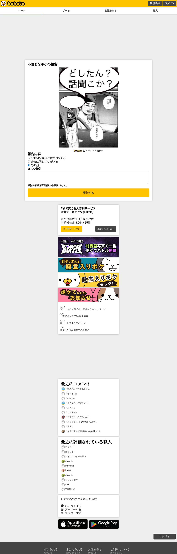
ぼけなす (68, 453)
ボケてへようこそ (105, 231)
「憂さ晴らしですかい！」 (76, 405)
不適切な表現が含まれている (49, 158)
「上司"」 (68, 428)
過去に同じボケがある (44, 161)
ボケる (66, 10)
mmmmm (68, 468)
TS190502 (68, 491)
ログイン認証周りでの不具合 (88, 330)
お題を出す (111, 10)
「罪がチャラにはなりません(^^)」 (80, 424)
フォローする (71, 511)
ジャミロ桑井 (70, 482)
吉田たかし (69, 449)
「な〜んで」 (70, 414)
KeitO (66, 486)
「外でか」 (69, 400)
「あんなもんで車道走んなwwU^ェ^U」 (82, 433)
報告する (88, 194)
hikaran (67, 472)
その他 (35, 165)
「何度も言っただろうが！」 (77, 419)
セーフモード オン (71, 231)
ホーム (21, 10)
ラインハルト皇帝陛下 (74, 458)
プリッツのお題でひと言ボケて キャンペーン (88, 310)
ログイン (169, 3)
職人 (155, 10)
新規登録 (155, 3)
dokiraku (67, 463)
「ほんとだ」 (70, 395)
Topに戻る (164, 538)
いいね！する (71, 508)
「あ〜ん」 (69, 410)
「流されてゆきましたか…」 (77, 391)
